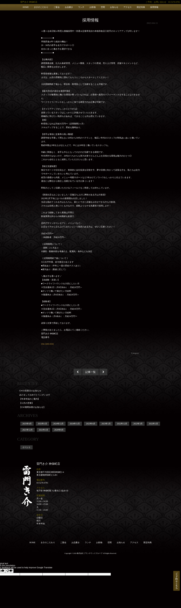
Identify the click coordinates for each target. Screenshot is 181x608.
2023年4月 (90, 424)
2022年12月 (122, 424)
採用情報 (154, 7)
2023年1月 (106, 424)
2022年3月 (138, 424)
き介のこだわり (41, 7)
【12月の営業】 (26, 403)
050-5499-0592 (47, 344)
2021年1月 (43, 430)
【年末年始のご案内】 (29, 399)
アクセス (127, 7)
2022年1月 (153, 424)
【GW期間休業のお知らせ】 (32, 407)
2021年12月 (27, 430)
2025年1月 (42, 424)
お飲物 (92, 7)
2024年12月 (58, 424)
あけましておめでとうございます (34, 395)
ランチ (81, 7)
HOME (26, 7)
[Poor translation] (9, 571)
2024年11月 (75, 424)
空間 (103, 7)
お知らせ (114, 7)
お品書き (69, 7)
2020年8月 (59, 430)
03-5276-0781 (42, 483)
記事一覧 (90, 372)
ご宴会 (56, 7)
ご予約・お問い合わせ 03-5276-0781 (163, 2)
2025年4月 (27, 424)
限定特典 (141, 7)
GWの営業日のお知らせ (30, 391)
